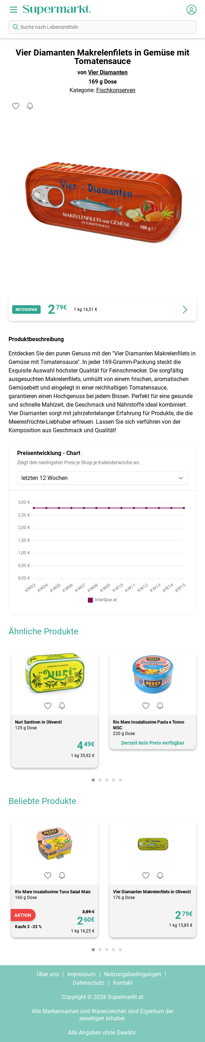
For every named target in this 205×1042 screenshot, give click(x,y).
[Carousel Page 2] (100, 780)
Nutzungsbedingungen (132, 974)
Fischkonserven (115, 90)
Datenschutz (88, 982)
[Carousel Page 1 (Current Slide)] (93, 780)
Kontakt (123, 982)
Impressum (81, 974)
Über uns (48, 974)
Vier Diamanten (108, 72)
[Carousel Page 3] (106, 780)
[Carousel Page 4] (113, 780)
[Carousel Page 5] (120, 780)
